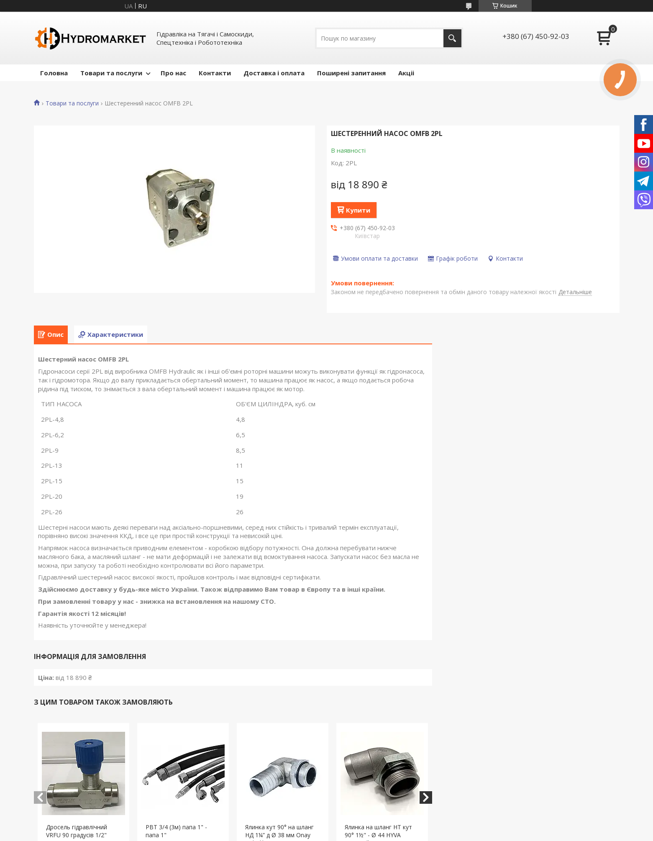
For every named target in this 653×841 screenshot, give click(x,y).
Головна (54, 73)
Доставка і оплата (274, 73)
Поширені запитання (351, 73)
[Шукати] (452, 38)
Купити (358, 210)
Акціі (406, 73)
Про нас (173, 73)
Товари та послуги (111, 73)
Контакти (215, 73)
